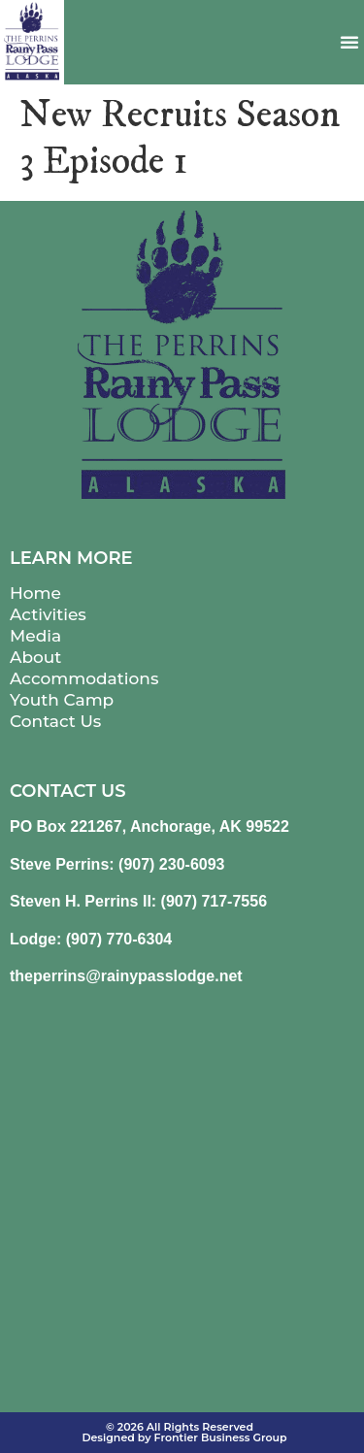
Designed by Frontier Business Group (184, 1437)
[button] (349, 41)
